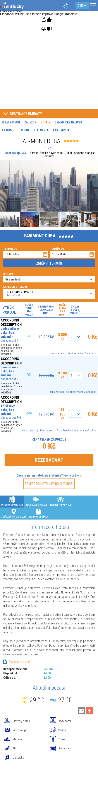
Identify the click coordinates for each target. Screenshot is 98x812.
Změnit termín (49, 263)
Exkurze (8, 130)
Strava (8, 274)
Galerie (24, 130)
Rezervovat (49, 460)
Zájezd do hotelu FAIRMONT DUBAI (49, 484)
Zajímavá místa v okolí (13, 513)
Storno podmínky (38, 513)
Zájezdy (30, 122)
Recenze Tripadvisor (61, 501)
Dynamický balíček (68, 122)
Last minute (62, 130)
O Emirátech (11, 122)
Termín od (10, 248)
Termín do (57, 248)
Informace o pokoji (36, 501)
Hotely (45, 122)
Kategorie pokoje (15, 286)
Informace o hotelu (12, 501)
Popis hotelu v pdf (20, 661)
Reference (41, 130)
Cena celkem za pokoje (49, 439)
